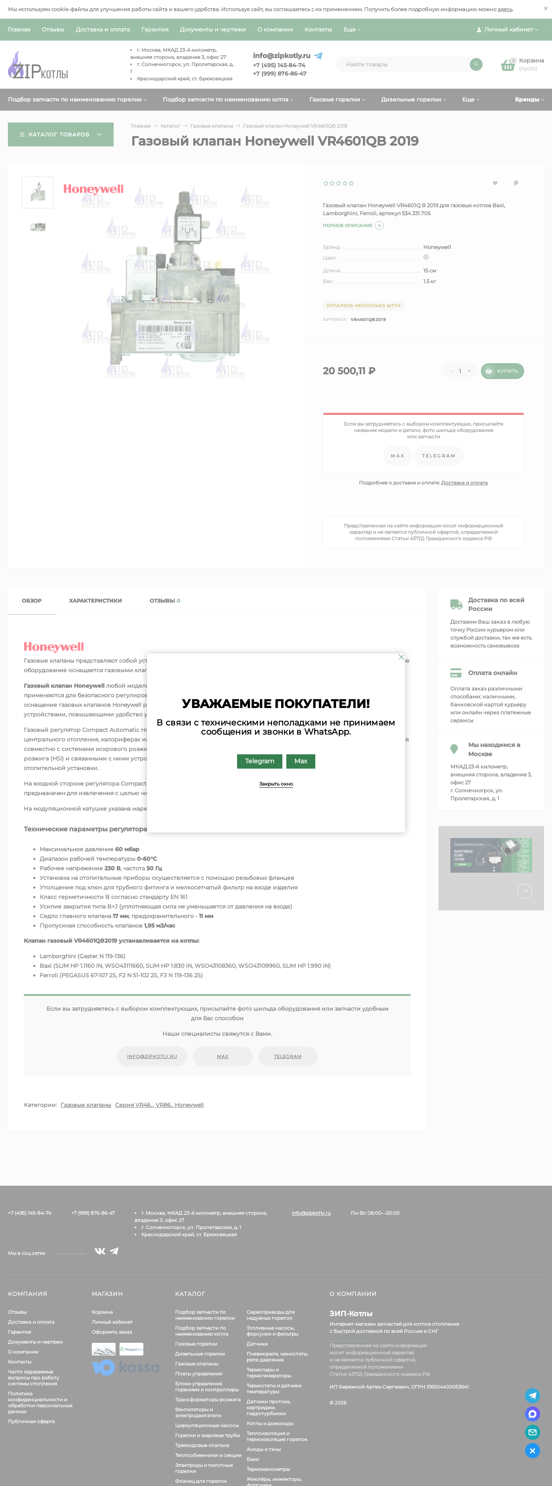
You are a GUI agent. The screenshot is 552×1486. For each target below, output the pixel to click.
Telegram (259, 761)
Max (300, 761)
